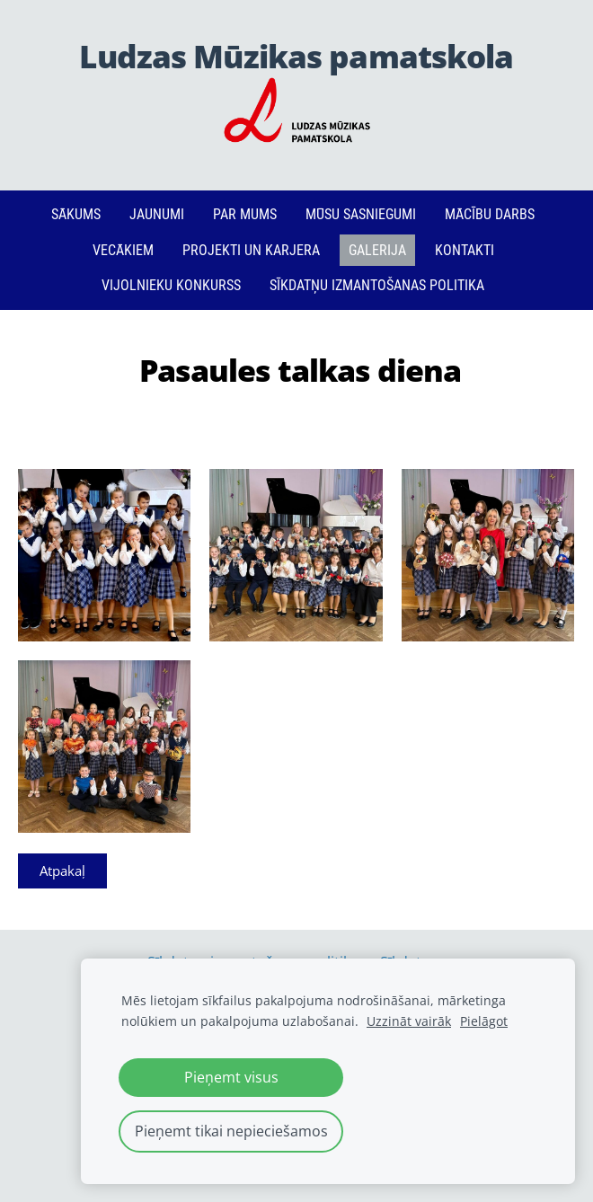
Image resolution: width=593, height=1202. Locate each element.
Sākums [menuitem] (76, 214)
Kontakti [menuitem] (464, 250)
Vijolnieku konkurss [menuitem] (171, 285)
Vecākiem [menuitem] (123, 250)
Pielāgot (484, 1021)
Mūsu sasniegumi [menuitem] (360, 214)
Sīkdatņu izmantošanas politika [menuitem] (377, 285)
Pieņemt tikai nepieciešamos (231, 1131)
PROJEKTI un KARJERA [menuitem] (251, 250)
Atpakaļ (62, 870)
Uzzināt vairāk (409, 1021)
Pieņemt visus (231, 1077)
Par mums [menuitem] (245, 214)
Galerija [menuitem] (377, 250)
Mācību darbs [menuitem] (490, 214)
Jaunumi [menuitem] (156, 214)
